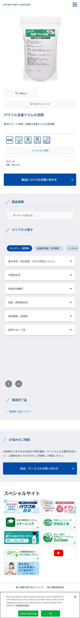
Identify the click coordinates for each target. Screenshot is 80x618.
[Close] (75, 598)
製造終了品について (20, 411)
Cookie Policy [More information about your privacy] (22, 607)
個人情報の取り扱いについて (29, 587)
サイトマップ (53, 592)
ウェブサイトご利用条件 (31, 592)
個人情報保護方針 (55, 587)
